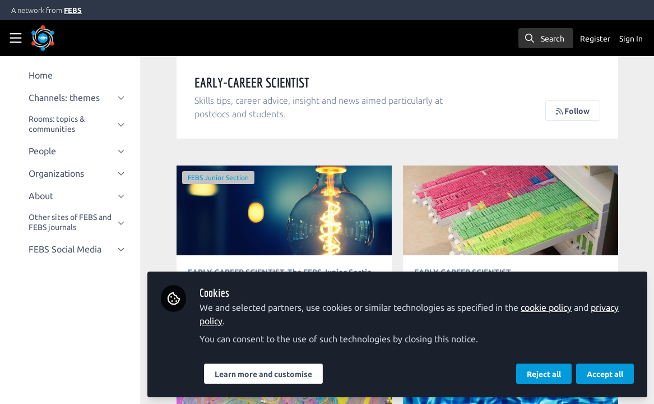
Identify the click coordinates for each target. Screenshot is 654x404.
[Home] (58, 38)
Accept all (605, 374)
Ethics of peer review (286, 210)
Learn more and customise (266, 374)
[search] (545, 38)
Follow (573, 111)
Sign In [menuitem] (631, 38)
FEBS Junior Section (221, 177)
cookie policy (548, 307)
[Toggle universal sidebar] (15, 38)
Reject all (544, 374)
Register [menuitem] (595, 38)
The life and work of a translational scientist (512, 210)
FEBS (73, 10)
